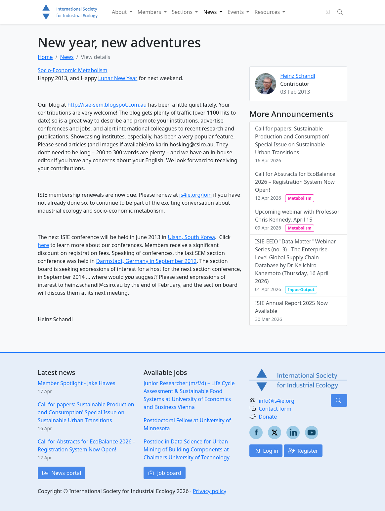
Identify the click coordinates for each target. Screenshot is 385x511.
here (43, 245)
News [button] (210, 12)
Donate (268, 416)
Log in (266, 450)
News (66, 57)
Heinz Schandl (297, 75)
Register (303, 450)
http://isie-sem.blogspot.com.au (107, 104)
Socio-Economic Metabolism (72, 70)
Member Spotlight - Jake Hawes (76, 383)
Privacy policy (209, 491)
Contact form (275, 408)
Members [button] (150, 12)
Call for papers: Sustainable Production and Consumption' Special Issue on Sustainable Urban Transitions (292, 144)
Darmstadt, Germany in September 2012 (146, 261)
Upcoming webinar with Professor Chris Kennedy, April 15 (297, 220)
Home (45, 57)
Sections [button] (183, 12)
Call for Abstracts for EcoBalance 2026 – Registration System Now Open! (295, 186)
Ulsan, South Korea (191, 237)
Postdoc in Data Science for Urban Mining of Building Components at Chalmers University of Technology (187, 449)
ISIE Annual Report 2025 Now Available (291, 310)
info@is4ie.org (276, 400)
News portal (61, 473)
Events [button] (236, 12)
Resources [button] (267, 12)
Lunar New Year (117, 78)
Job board (164, 473)
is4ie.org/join (195, 194)
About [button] (120, 12)
